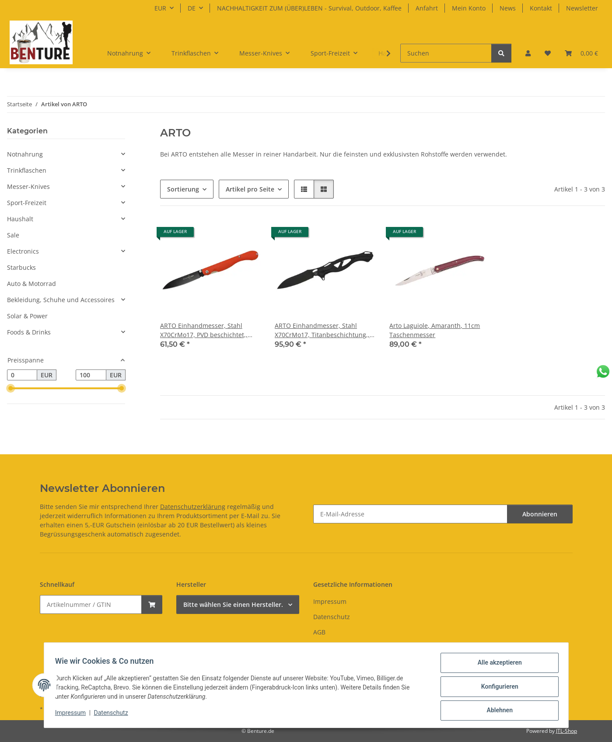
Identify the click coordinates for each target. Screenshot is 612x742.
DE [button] (192, 8)
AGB (319, 632)
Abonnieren (539, 514)
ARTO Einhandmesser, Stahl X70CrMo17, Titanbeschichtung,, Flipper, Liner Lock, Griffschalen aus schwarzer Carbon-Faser (322, 330)
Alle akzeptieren (497, 665)
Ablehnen (497, 710)
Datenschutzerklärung (192, 506)
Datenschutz (114, 714)
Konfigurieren (496, 688)
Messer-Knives (28, 186)
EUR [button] (160, 8)
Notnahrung (25, 154)
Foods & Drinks (29, 332)
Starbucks (21, 267)
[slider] (10, 389)
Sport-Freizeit (26, 203)
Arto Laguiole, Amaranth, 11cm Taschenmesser (434, 330)
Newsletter (582, 8)
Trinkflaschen (26, 170)
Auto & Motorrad (31, 283)
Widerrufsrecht (335, 648)
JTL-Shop (566, 731)
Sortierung (183, 189)
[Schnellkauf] (91, 604)
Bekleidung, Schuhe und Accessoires (61, 300)
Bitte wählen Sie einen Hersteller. (233, 604)
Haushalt (20, 219)
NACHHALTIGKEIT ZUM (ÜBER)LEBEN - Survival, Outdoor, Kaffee (309, 8)
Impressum (73, 714)
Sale (13, 235)
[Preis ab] (22, 375)
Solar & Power (27, 316)
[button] (528, 53)
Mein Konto (469, 8)
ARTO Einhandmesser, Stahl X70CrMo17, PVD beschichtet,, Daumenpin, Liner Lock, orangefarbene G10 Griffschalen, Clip (208, 330)
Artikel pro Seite (250, 189)
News (508, 8)
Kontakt (541, 8)
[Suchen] (446, 53)
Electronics (23, 251)
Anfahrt (427, 8)
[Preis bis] (91, 375)
